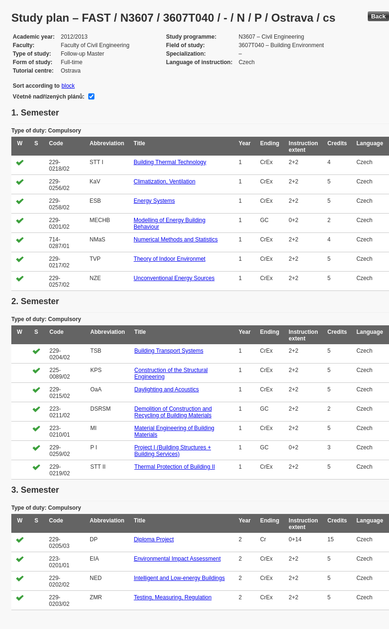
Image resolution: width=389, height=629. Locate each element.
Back (378, 16)
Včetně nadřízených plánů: (49, 96)
